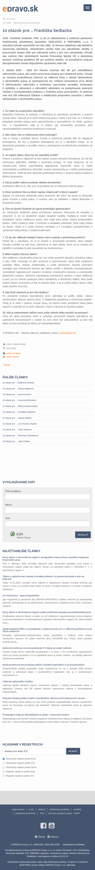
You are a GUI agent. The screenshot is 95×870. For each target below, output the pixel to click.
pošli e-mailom (13, 353)
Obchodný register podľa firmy (19, 758)
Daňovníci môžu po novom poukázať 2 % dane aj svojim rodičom (37, 648)
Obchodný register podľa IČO (19, 763)
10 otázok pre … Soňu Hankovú (17, 429)
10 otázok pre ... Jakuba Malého (17, 418)
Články (41, 836)
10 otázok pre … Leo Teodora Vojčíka (20, 424)
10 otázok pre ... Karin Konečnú (17, 394)
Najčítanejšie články (21, 551)
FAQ (42, 813)
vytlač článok (12, 356)
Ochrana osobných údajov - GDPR (64, 813)
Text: (7, 518)
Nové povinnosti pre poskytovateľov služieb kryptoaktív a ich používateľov (44, 664)
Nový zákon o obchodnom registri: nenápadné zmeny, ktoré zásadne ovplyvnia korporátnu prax (46, 558)
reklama (41, 809)
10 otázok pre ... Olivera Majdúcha (18, 389)
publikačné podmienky (25, 813)
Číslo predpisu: (13, 491)
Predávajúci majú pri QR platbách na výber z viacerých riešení (36, 714)
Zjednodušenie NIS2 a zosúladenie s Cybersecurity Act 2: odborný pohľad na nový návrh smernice (47, 630)
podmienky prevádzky (59, 809)
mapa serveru (18, 809)
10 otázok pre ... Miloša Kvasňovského (20, 406)
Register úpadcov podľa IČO (18, 775)
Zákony (54, 836)
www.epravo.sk (68, 333)
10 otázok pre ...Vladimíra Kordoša (18, 383)
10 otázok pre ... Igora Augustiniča (21, 595)
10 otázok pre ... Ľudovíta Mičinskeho (20, 400)
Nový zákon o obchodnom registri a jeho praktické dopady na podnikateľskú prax (47, 612)
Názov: (8, 504)
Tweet (6, 365)
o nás (31, 809)
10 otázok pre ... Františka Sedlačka (19, 412)
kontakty (77, 809)
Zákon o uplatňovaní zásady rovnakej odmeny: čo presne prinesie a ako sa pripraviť (43, 577)
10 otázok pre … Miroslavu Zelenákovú (20, 435)
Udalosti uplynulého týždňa (18, 681)
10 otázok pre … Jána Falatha (16, 441)
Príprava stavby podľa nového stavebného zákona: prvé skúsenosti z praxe (44, 698)
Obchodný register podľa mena (20, 767)
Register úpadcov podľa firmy (19, 771)
